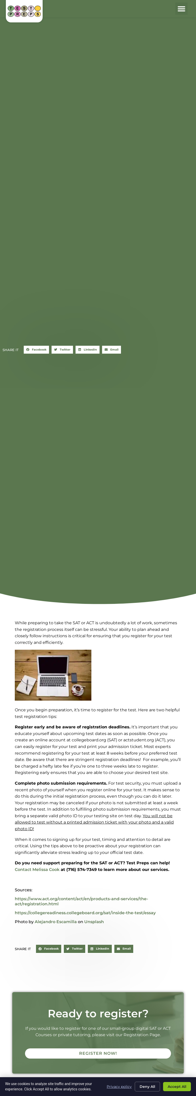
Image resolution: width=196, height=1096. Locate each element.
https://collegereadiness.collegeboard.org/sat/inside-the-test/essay (85, 912)
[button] (181, 9)
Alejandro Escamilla (56, 921)
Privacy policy (119, 1086)
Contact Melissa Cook (37, 869)
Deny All (147, 1086)
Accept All (177, 1086)
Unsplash (94, 921)
